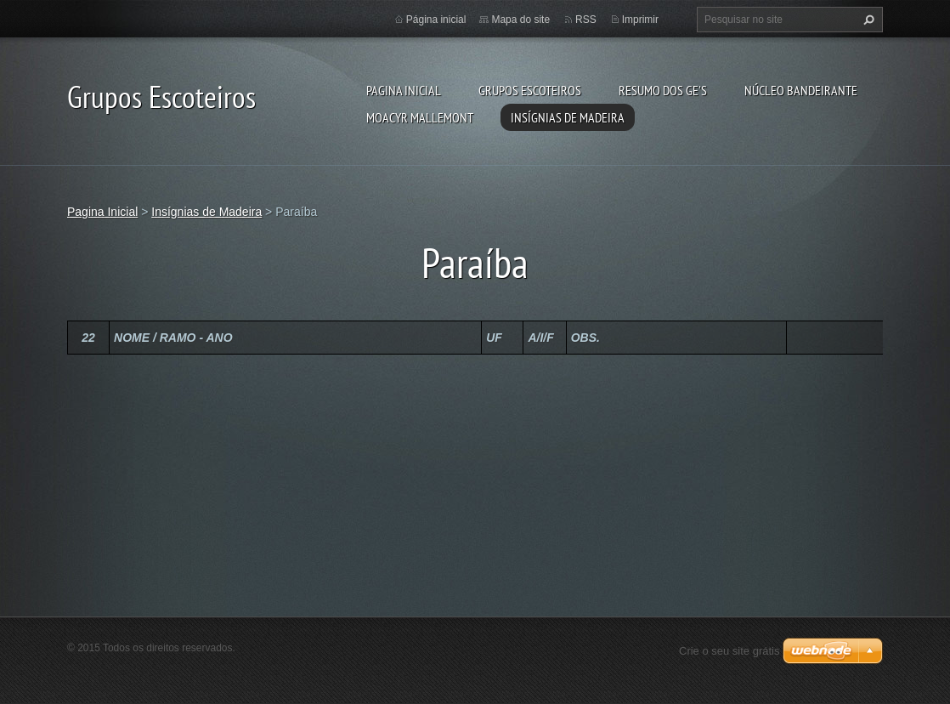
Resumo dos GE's (663, 90)
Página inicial (436, 20)
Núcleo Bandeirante (800, 90)
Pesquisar (866, 19)
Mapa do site (520, 20)
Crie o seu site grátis (729, 650)
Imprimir (640, 20)
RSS (586, 20)
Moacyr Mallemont (419, 117)
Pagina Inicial (403, 90)
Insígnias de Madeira (568, 117)
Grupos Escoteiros (529, 90)
